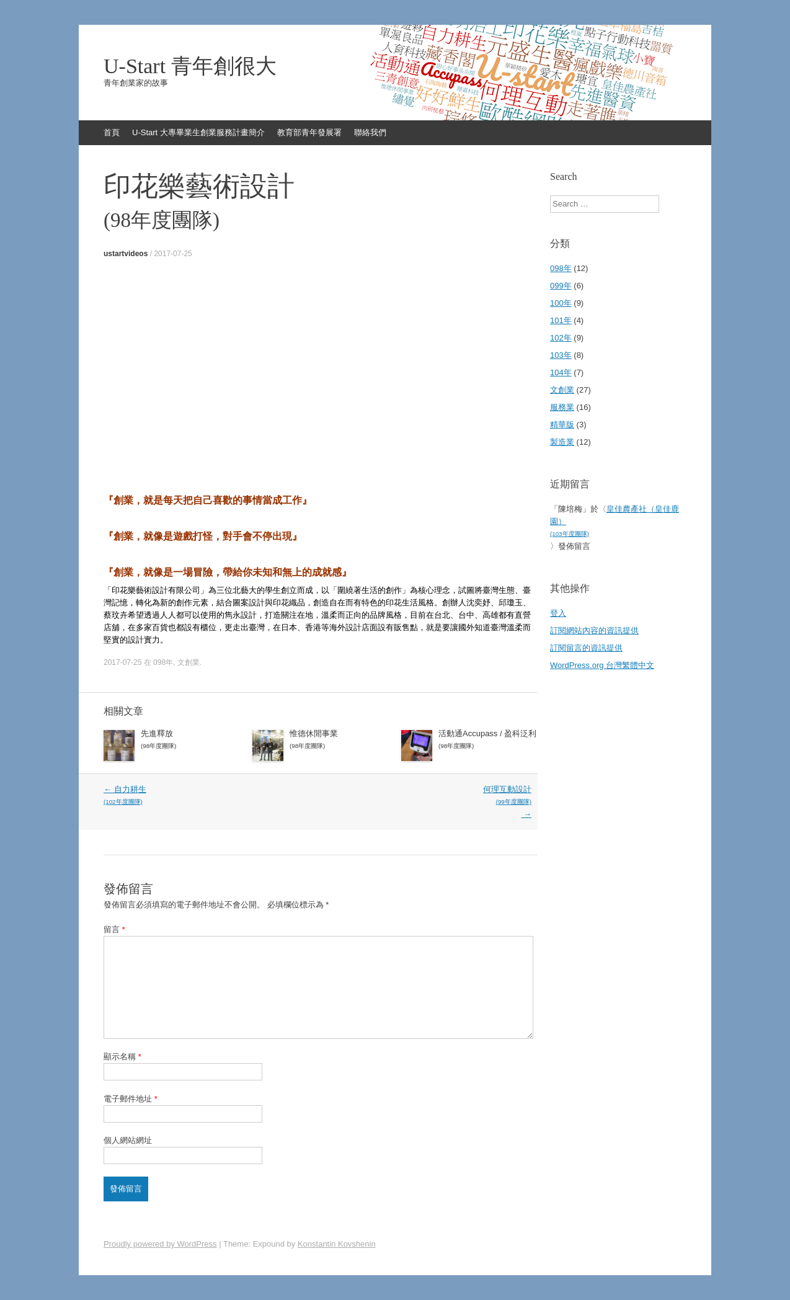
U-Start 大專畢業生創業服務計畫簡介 (198, 132)
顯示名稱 (122, 1056)
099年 (561, 285)
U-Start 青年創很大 (190, 66)
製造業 (562, 442)
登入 (558, 613)
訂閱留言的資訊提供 (586, 647)
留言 (114, 929)
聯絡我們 (370, 132)
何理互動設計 (424, 802)
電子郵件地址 (131, 1098)
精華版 (562, 424)
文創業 (188, 662)
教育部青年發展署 (309, 132)
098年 (163, 662)
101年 (561, 320)
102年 (561, 337)
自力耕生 (210, 796)
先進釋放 (190, 740)
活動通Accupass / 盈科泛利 (488, 740)
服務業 (562, 407)
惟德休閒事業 (339, 740)
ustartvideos (126, 253)
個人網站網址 (128, 1140)
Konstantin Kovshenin (337, 1244)
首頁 (112, 132)
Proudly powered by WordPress (160, 1244)
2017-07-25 (173, 253)
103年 (561, 355)
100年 (561, 303)
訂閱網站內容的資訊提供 (594, 630)
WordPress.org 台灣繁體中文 (602, 665)
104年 (561, 372)
